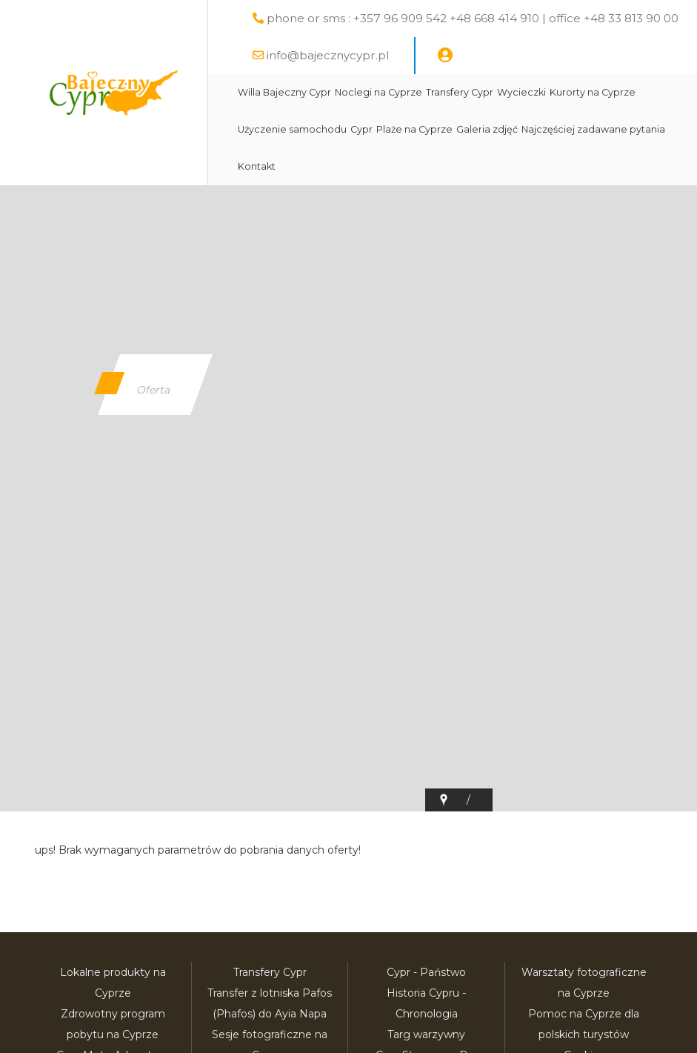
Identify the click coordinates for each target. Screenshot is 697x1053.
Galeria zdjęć (487, 129)
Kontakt (257, 166)
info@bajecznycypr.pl (328, 55)
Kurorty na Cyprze (593, 92)
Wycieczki (521, 92)
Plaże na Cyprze (414, 129)
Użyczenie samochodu (292, 129)
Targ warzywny (426, 1034)
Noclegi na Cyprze (378, 92)
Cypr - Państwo (426, 972)
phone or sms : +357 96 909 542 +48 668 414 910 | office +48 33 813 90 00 (472, 18)
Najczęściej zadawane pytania (593, 129)
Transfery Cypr (459, 92)
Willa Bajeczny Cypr (284, 92)
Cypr (361, 129)
